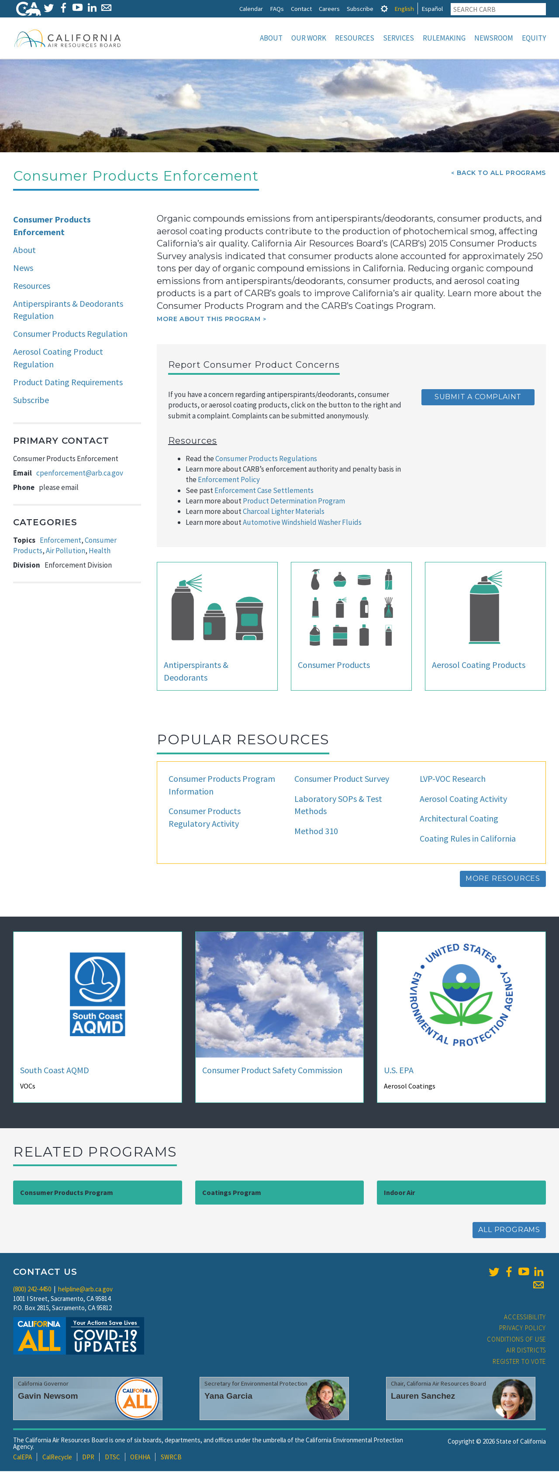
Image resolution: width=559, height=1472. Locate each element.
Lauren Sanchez (423, 1396)
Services (398, 38)
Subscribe (360, 8)
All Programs (509, 1230)
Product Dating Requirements (68, 382)
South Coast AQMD (54, 1070)
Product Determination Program (294, 502)
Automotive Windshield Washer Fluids (302, 523)
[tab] (384, 8)
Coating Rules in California (468, 839)
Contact (301, 8)
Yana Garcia (228, 1396)
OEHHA (140, 1458)
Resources (354, 38)
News (23, 268)
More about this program (208, 320)
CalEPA (22, 1458)
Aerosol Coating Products (478, 665)
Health (99, 551)
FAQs (277, 8)
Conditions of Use (516, 1340)
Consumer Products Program (66, 1193)
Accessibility (525, 1318)
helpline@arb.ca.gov (85, 1290)
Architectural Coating (459, 819)
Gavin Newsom (48, 1396)
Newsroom (493, 38)
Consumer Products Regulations (266, 459)
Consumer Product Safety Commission (272, 1070)
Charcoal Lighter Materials (283, 512)
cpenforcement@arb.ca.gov (79, 474)
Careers (329, 8)
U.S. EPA (399, 1070)
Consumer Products (334, 665)
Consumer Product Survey (341, 779)
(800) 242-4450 (32, 1290)
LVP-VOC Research (453, 779)
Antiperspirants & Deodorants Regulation (68, 310)
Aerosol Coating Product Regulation (58, 358)
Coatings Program (231, 1193)
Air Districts (526, 1351)
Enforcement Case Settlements (264, 491)
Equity (534, 38)
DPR (88, 1458)
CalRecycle (57, 1458)
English (404, 8)
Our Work (308, 38)
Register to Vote (519, 1362)
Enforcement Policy (229, 480)
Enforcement (60, 541)
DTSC (112, 1458)
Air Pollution (65, 551)
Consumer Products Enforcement (52, 226)
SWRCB (171, 1458)
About (271, 38)
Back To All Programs (501, 174)
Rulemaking (444, 38)
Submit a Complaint (478, 398)
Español (432, 8)
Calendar (251, 8)
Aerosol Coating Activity (463, 799)
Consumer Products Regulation (70, 334)
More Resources (503, 879)
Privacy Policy (522, 1329)
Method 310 (316, 831)
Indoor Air (399, 1193)
